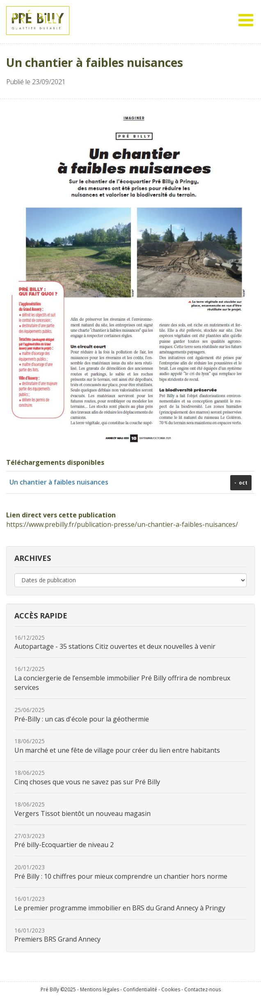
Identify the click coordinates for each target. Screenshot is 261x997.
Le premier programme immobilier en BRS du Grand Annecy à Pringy (119, 903)
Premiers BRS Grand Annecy (57, 935)
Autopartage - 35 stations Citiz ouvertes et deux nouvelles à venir (114, 642)
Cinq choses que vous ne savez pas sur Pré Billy (87, 777)
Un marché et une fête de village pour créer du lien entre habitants (117, 746)
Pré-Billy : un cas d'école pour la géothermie (81, 715)
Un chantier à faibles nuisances (58, 482)
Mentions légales (99, 989)
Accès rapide (40, 615)
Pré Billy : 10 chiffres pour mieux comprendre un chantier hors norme (120, 872)
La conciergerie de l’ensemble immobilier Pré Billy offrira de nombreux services (122, 678)
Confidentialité (140, 989)
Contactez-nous (202, 989)
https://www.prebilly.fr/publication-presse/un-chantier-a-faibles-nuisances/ (122, 524)
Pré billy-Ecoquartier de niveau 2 (64, 841)
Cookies (170, 989)
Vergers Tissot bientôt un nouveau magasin (82, 809)
